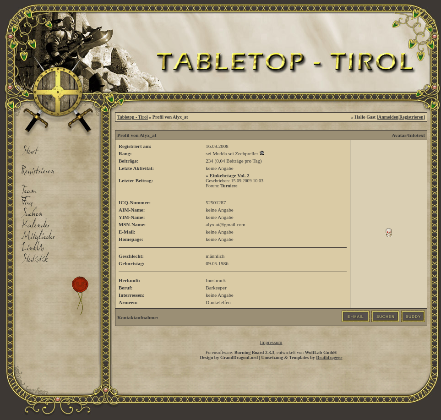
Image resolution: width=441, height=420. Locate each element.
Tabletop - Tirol (132, 117)
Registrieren (411, 117)
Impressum (271, 342)
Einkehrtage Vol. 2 (230, 175)
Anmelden (388, 117)
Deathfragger (329, 357)
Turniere (228, 185)
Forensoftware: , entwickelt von (271, 352)
